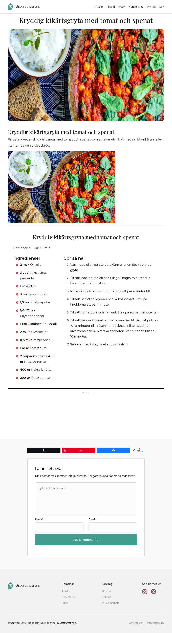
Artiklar (98, 7)
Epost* (92, 519)
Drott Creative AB (69, 623)
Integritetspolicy (155, 623)
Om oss (151, 7)
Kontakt (106, 597)
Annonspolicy (136, 623)
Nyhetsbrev (135, 7)
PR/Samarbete (110, 603)
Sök (161, 7)
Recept (110, 7)
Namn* (39, 519)
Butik (121, 7)
